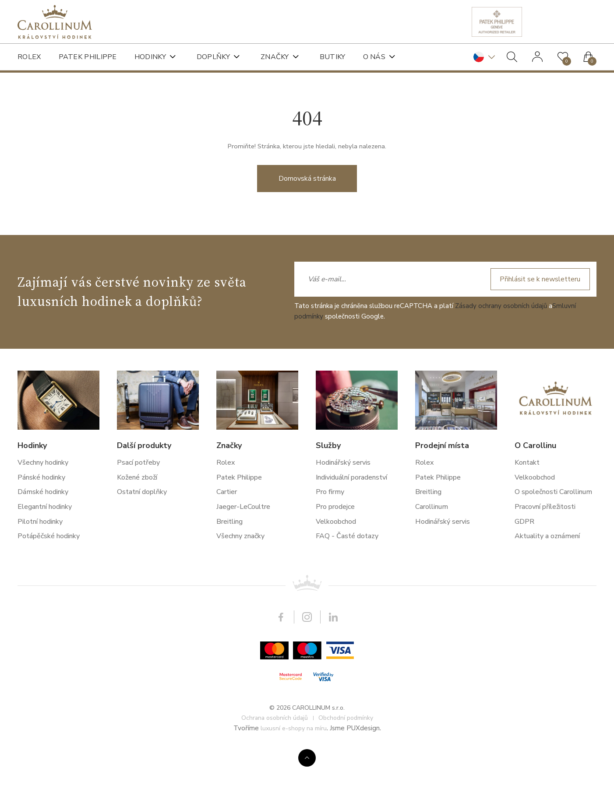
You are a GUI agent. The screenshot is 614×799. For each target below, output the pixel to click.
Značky (275, 57)
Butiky (333, 57)
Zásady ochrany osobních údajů (501, 598)
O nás (374, 57)
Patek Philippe (88, 57)
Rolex (29, 57)
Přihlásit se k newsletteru (540, 572)
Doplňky (213, 57)
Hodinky (150, 57)
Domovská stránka (307, 198)
